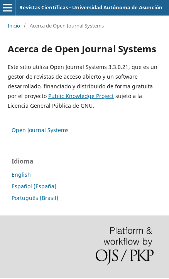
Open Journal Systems (40, 130)
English (21, 174)
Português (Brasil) (35, 198)
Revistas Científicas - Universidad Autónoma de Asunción (90, 7)
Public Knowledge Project (81, 96)
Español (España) (34, 186)
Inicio (14, 25)
